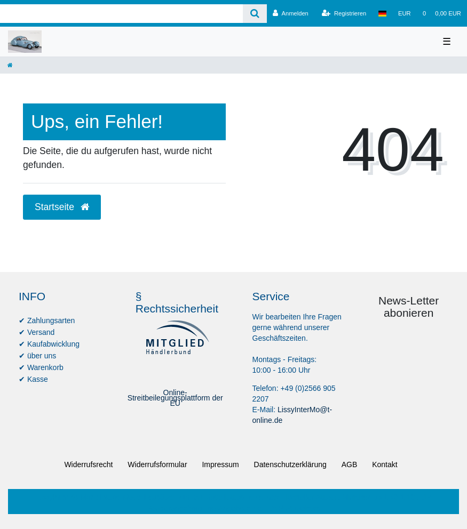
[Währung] (404, 13)
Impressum (220, 464)
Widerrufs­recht (88, 464)
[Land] (382, 13)
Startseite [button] (62, 207)
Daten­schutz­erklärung (290, 464)
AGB (350, 464)
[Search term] (121, 13)
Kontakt (384, 464)
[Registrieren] (344, 13)
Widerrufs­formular (157, 464)
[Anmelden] (290, 13)
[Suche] (255, 13)
